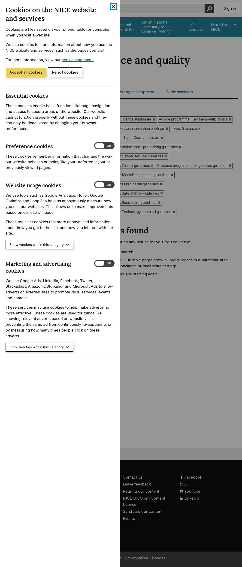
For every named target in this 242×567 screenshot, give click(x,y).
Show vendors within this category (39, 245)
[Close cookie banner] (113, 6)
